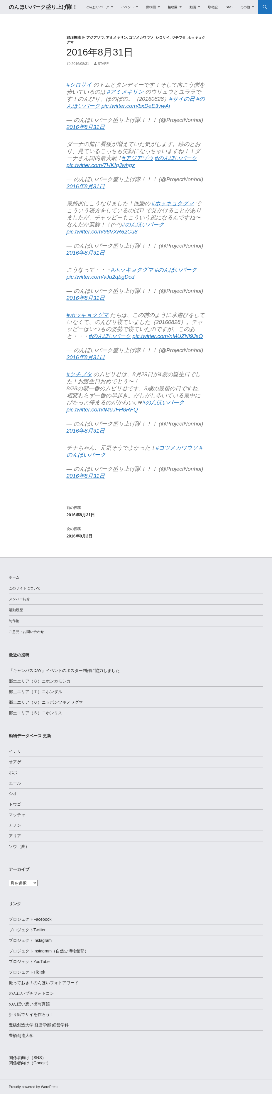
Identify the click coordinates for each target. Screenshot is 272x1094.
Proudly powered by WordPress (33, 1087)
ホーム (14, 577)
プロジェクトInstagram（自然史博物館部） (49, 951)
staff (103, 64)
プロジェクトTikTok (27, 972)
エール (15, 783)
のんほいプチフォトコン (31, 993)
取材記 (213, 7)
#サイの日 (182, 99)
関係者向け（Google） (30, 1063)
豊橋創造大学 (21, 1035)
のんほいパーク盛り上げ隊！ (43, 7)
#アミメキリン (125, 92)
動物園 (151, 7)
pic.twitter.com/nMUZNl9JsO (167, 336)
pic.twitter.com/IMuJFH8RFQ (102, 409)
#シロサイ (79, 85)
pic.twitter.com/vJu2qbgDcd (101, 277)
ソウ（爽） (19, 846)
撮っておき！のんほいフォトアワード (44, 982)
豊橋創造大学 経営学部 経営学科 (39, 1025)
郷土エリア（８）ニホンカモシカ (39, 681)
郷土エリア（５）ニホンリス (35, 712)
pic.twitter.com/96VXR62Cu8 (102, 231)
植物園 (173, 7)
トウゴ (15, 804)
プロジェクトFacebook (30, 919)
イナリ (15, 751)
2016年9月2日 (136, 531)
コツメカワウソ (141, 38)
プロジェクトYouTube (29, 961)
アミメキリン (116, 38)
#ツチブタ (79, 374)
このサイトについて (24, 588)
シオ (13, 793)
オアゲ (15, 761)
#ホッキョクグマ (173, 203)
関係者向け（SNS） (27, 1057)
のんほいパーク (98, 7)
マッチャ (17, 814)
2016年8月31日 (86, 127)
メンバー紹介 (19, 599)
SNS (229, 7)
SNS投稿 (74, 38)
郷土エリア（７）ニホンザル (35, 691)
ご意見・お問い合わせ (26, 632)
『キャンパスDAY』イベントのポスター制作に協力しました (64, 670)
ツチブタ (179, 38)
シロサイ (163, 38)
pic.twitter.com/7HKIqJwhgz (101, 165)
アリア (15, 835)
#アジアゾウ (137, 158)
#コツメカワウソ (177, 448)
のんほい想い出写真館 (29, 1003)
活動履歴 (16, 610)
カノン (15, 825)
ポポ (13, 772)
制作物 (14, 621)
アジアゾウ (95, 38)
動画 (193, 7)
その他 (245, 7)
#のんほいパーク (176, 158)
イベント (127, 7)
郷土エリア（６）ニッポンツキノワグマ (46, 702)
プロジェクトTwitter (27, 929)
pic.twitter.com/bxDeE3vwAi (136, 106)
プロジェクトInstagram (30, 940)
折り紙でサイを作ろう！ (31, 1014)
